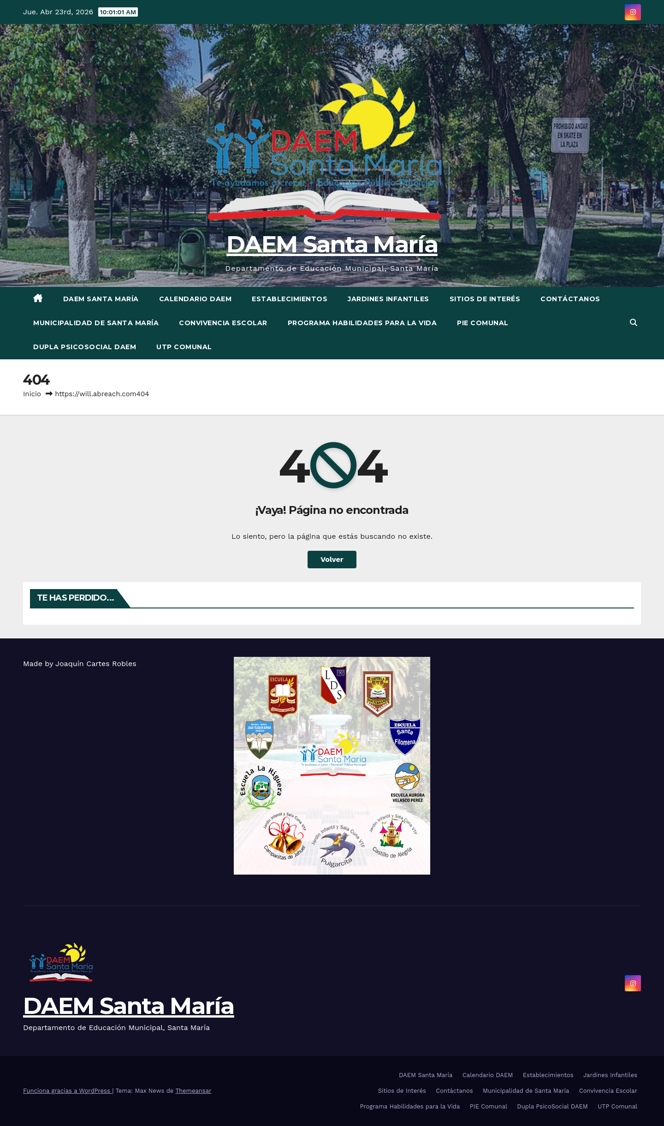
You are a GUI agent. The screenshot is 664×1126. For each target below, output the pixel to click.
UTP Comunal (184, 347)
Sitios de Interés (485, 299)
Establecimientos (289, 299)
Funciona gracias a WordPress (67, 1090)
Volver (332, 559)
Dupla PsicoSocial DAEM (84, 347)
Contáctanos (570, 299)
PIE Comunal (483, 323)
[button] (633, 322)
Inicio (32, 394)
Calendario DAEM (195, 299)
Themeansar (193, 1090)
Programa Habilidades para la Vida (362, 323)
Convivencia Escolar (223, 323)
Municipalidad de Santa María (96, 323)
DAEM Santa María (332, 244)
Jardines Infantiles (388, 299)
